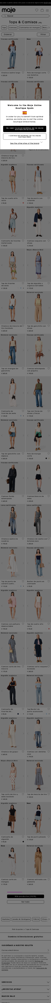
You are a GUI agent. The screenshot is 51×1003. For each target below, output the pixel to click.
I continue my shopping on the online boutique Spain (25, 136)
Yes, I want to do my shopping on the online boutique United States (25, 128)
